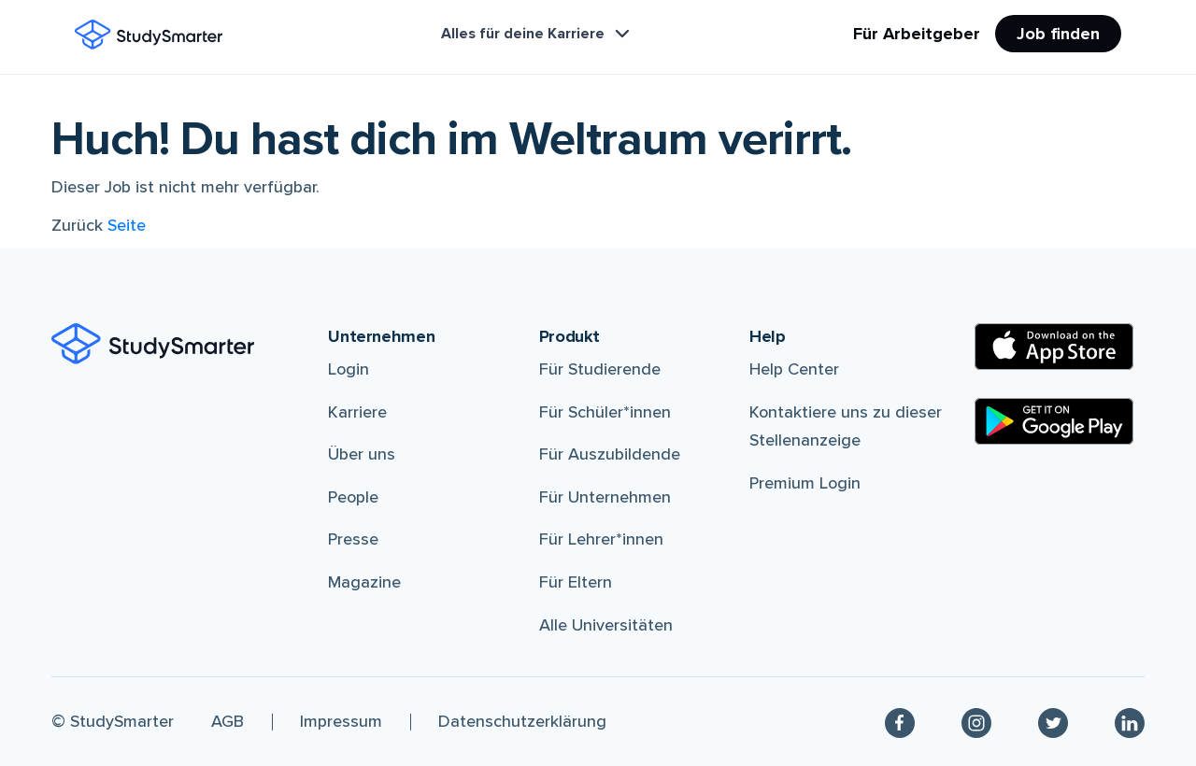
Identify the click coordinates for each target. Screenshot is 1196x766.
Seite (126, 225)
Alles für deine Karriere (537, 33)
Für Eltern (575, 582)
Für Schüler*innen (605, 412)
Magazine (364, 582)
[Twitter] (1053, 721)
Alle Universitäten (606, 625)
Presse (353, 539)
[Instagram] (976, 721)
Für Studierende (600, 369)
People (353, 497)
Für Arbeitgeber (916, 33)
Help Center (794, 369)
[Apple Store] (1054, 346)
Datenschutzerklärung (522, 721)
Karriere (357, 412)
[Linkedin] (1130, 721)
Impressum (341, 721)
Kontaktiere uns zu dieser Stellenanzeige (845, 426)
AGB (227, 721)
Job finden (1058, 33)
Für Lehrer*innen (601, 539)
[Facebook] (900, 721)
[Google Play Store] (1054, 421)
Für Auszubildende (609, 454)
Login (348, 369)
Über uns (361, 454)
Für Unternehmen (605, 497)
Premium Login (805, 483)
